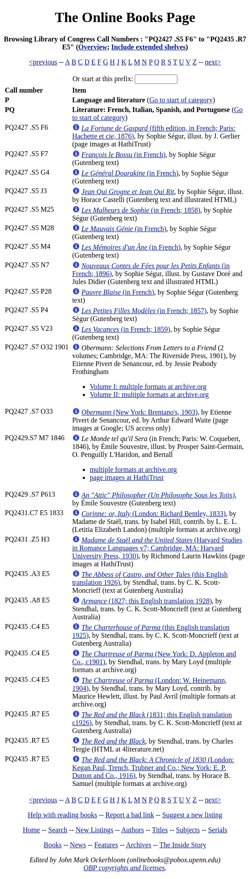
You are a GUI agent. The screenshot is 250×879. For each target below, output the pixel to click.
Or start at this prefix (102, 78)
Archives (138, 845)
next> (213, 62)
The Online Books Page (125, 17)
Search (58, 830)
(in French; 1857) (143, 310)
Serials (218, 830)
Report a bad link (129, 815)
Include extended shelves (148, 47)
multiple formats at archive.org (133, 469)
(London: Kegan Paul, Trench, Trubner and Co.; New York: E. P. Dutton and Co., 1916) (153, 767)
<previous (43, 62)
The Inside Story (182, 845)
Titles (160, 830)
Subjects (188, 830)
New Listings (95, 830)
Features (106, 845)
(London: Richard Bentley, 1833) (153, 513)
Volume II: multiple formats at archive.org (149, 394)
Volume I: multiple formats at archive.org (148, 386)
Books (53, 845)
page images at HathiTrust (127, 477)
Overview (92, 47)
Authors (132, 830)
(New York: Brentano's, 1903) (139, 412)
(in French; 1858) (140, 210)
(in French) (123, 154)
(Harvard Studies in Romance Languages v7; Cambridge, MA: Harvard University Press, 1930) (157, 548)
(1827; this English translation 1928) (146, 601)
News (78, 845)
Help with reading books (62, 815)
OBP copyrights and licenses (124, 868)
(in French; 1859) (125, 329)
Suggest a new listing (192, 815)
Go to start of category (181, 100)
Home (31, 830)
